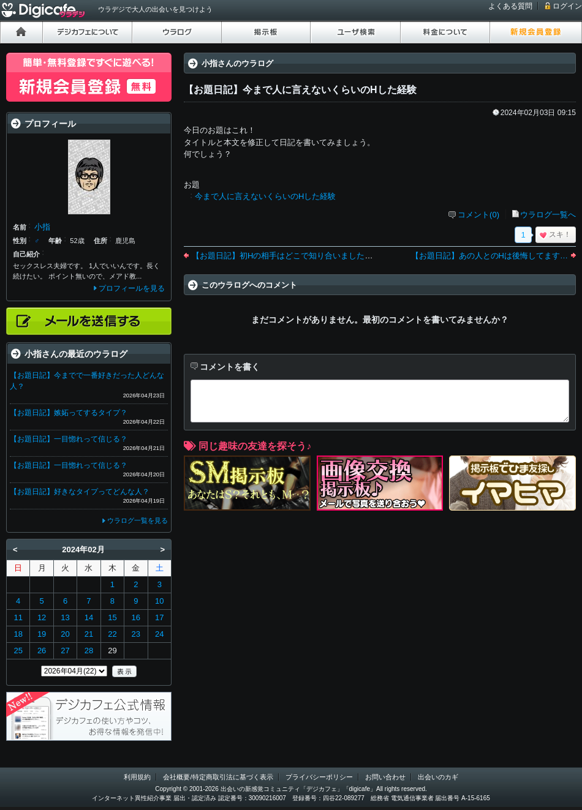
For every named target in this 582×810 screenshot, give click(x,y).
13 (65, 617)
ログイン (567, 6)
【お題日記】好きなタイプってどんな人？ (79, 491)
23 (136, 634)
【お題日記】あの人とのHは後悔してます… (489, 255)
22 (112, 634)
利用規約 (137, 777)
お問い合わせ (385, 777)
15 (112, 617)
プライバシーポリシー (319, 777)
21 (89, 634)
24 (159, 634)
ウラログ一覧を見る (137, 520)
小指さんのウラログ (237, 63)
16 (136, 617)
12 (41, 617)
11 (17, 617)
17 (159, 617)
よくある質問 (510, 6)
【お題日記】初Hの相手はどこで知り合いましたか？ (286, 255)
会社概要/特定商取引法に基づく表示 (218, 777)
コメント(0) (478, 214)
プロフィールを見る (132, 288)
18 (17, 634)
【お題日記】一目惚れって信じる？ (68, 439)
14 (89, 617)
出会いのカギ (438, 777)
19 (41, 634)
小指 (42, 226)
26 (41, 650)
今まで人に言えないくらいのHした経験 (265, 196)
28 (89, 650)
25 (17, 650)
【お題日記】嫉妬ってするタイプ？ (68, 412)
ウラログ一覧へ (548, 214)
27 (65, 650)
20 (65, 634)
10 (159, 601)
